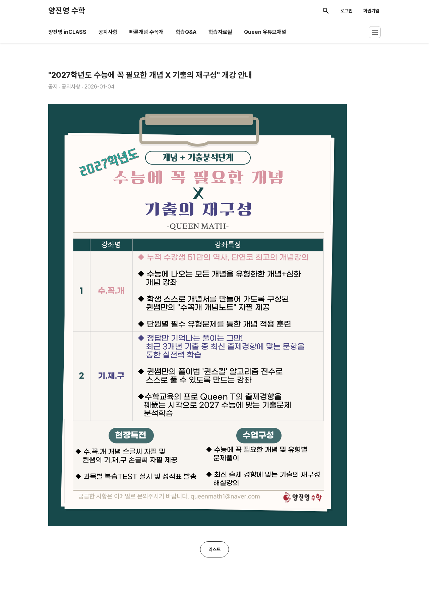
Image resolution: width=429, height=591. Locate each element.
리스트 (214, 549)
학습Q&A (186, 32)
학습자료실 (220, 32)
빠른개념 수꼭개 (146, 32)
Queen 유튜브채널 (265, 32)
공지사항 (108, 32)
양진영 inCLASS (67, 32)
